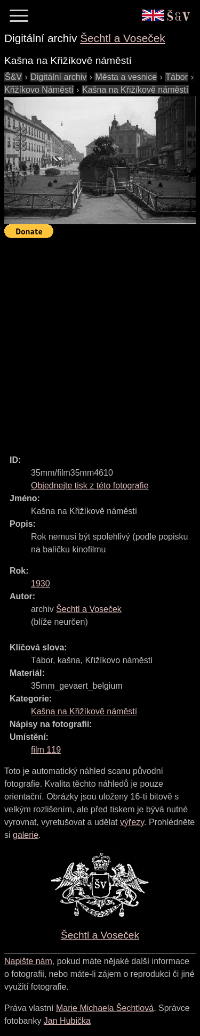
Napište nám (28, 961)
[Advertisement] (100, 342)
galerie (25, 834)
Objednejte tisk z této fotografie (90, 485)
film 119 (46, 749)
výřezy (132, 822)
